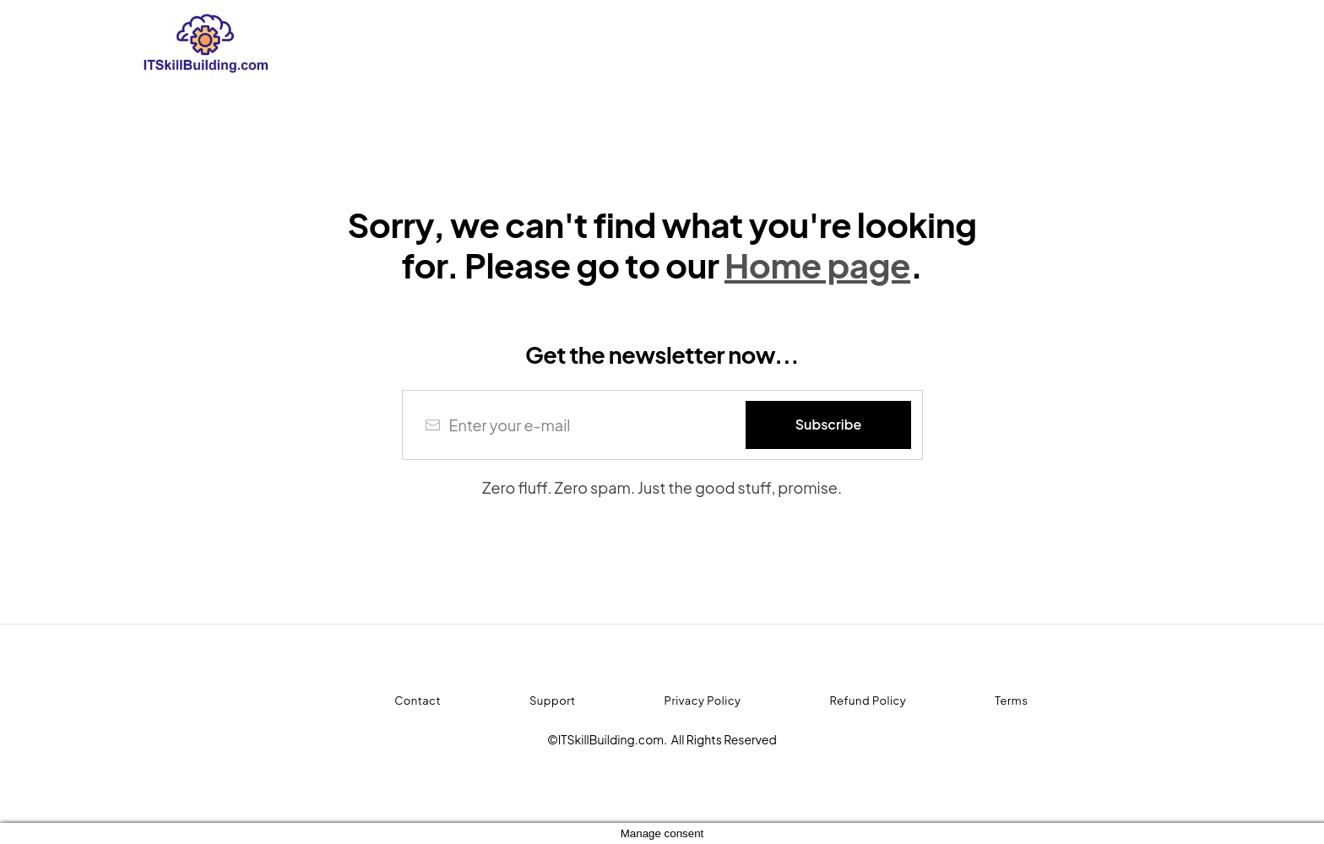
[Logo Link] (351, 43)
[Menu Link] (391, 701)
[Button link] (829, 425)
